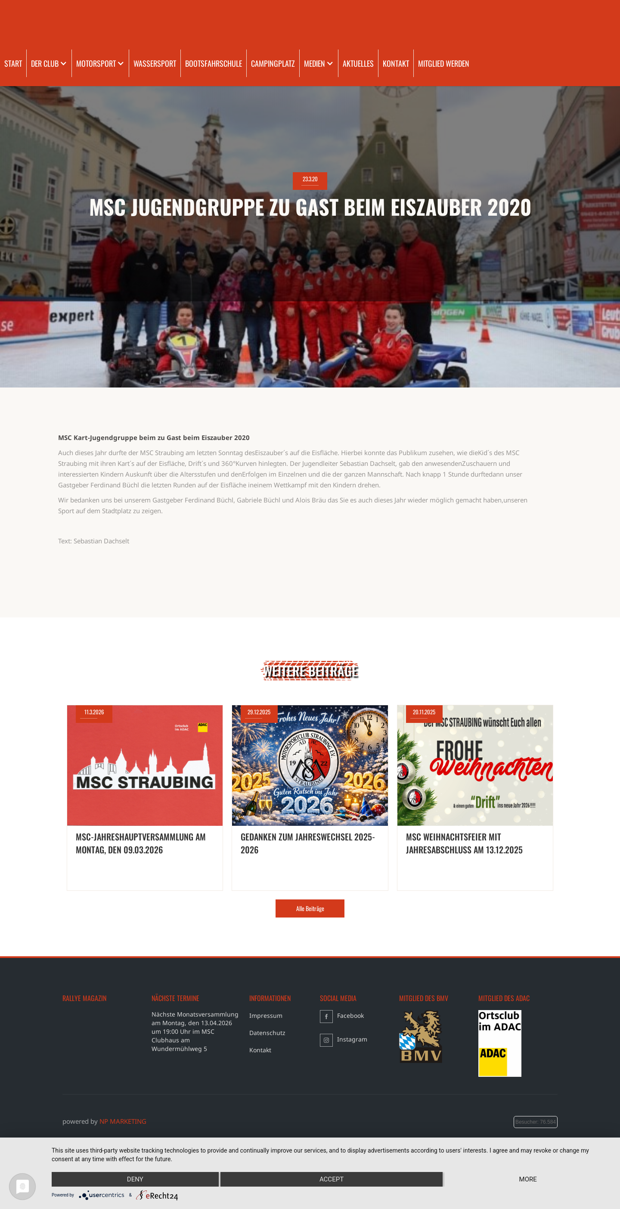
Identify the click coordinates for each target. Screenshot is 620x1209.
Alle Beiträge (310, 908)
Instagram (352, 1039)
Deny (135, 1179)
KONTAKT (396, 63)
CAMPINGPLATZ (273, 63)
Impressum (265, 1015)
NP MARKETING (122, 1121)
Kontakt (260, 1050)
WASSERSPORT (154, 63)
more (528, 1179)
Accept (331, 1179)
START (13, 63)
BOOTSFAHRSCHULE (213, 63)
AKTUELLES (358, 63)
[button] (49, 63)
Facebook (350, 1015)
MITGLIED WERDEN (443, 63)
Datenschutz (267, 1033)
